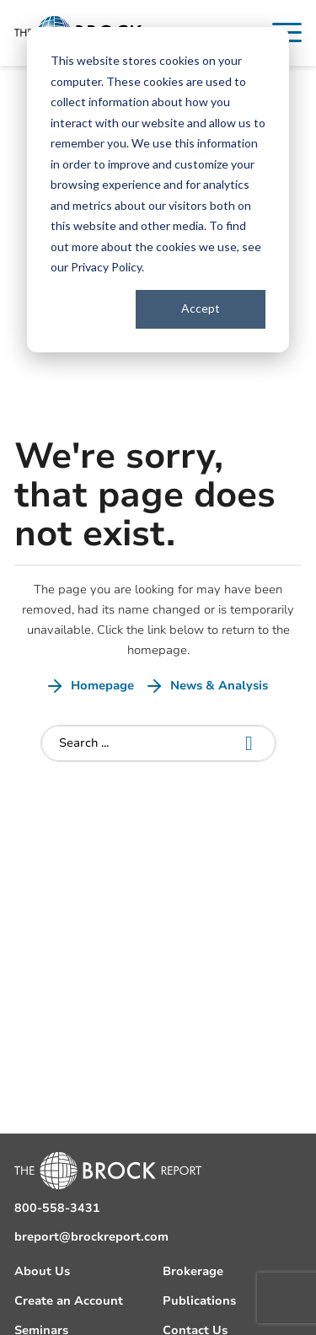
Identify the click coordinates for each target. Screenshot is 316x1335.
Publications (199, 1301)
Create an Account (68, 1301)
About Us (42, 1271)
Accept (200, 308)
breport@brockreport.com (91, 1237)
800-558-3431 (57, 1208)
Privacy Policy (106, 267)
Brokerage (193, 1271)
